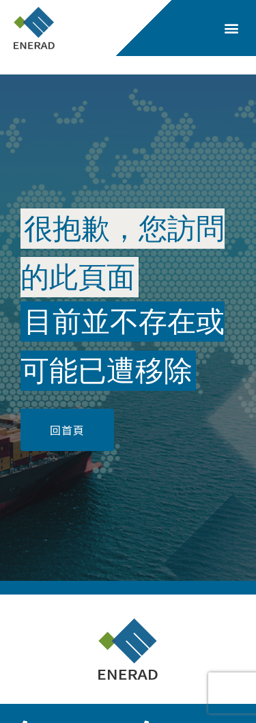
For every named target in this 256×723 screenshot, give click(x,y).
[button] (231, 28)
